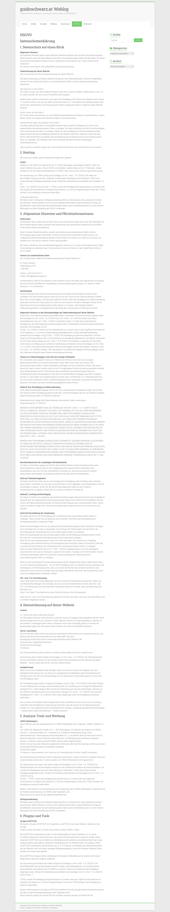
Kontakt (43, 24)
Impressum (65, 24)
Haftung (53, 24)
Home (24, 24)
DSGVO (77, 24)
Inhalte (33, 24)
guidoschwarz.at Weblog (44, 9)
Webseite (87, 24)
